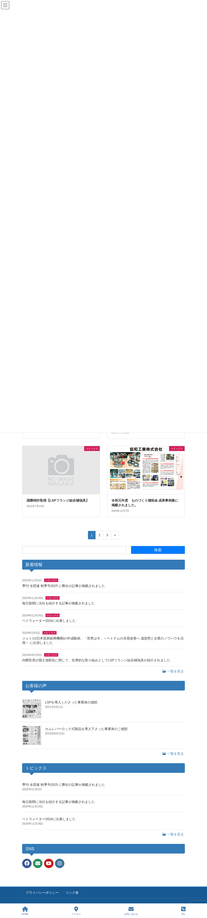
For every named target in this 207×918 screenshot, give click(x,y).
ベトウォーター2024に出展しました (49, 621)
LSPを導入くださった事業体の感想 (71, 702)
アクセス (76, 910)
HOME (25, 910)
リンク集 (72, 892)
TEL (183, 910)
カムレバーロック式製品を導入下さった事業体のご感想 (86, 729)
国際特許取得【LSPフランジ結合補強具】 (58, 500)
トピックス (51, 580)
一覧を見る (173, 671)
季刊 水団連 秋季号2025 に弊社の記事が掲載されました (63, 586)
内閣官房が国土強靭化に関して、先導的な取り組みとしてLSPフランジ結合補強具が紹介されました (96, 660)
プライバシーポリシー (42, 892)
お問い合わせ (131, 910)
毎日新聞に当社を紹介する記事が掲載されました (58, 603)
